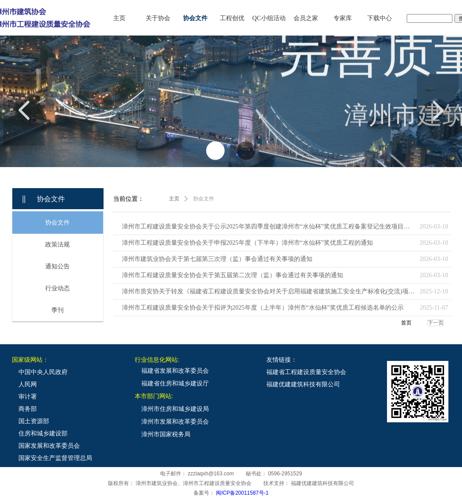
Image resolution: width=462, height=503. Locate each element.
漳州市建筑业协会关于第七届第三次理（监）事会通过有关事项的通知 (217, 259)
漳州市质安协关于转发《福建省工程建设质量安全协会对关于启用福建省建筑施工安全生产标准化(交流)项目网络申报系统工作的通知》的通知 (268, 291)
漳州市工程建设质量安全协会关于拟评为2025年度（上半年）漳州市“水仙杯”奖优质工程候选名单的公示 (263, 307)
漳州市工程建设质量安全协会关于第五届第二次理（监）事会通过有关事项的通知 (232, 275)
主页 (174, 199)
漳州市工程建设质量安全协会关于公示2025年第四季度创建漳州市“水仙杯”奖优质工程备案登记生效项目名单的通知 (268, 226)
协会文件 (203, 199)
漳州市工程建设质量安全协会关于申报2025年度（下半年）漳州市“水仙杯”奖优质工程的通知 (247, 242)
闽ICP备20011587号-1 (242, 493)
